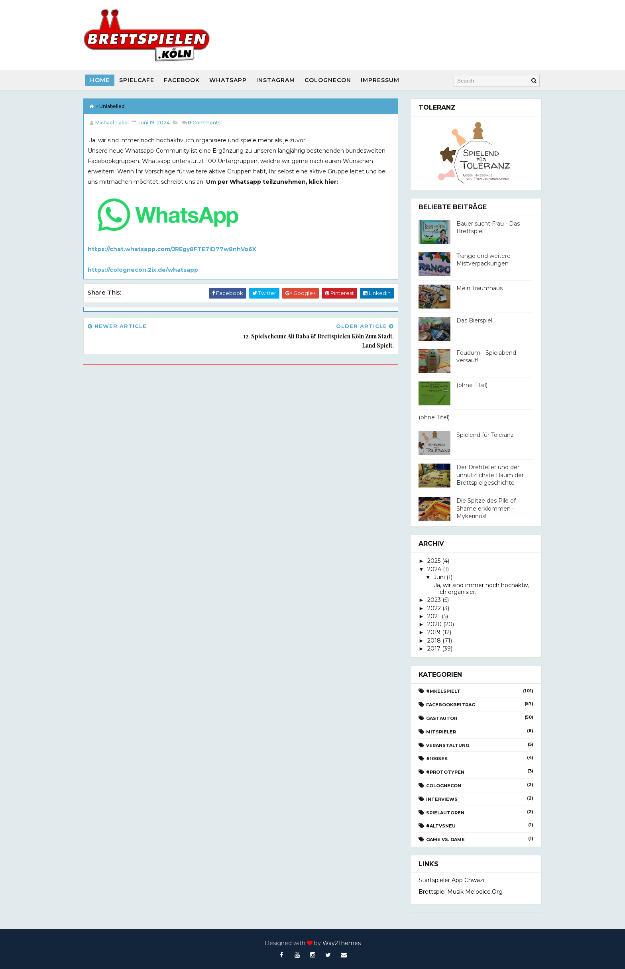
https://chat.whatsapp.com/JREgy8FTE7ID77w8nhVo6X (172, 249)
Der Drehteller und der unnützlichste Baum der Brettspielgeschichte (490, 475)
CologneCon (328, 80)
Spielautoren (445, 813)
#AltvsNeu (441, 826)
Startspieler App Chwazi (451, 880)
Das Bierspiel (474, 320)
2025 (433, 560)
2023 (434, 599)
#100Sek (437, 758)
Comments (204, 123)
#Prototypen (445, 772)
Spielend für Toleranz (485, 434)
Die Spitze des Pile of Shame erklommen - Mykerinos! (486, 508)
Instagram (275, 80)
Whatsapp (228, 80)
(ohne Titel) (471, 385)
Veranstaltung (447, 745)
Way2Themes (341, 943)
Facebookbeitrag (450, 705)
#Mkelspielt (443, 691)
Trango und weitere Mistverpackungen (483, 259)
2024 (434, 569)
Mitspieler (441, 732)
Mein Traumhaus (479, 288)
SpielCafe (136, 80)
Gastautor (441, 718)
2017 (433, 648)
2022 (434, 608)
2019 (433, 632)
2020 (434, 624)
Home (100, 80)
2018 (434, 640)
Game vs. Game (445, 839)
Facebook (182, 80)
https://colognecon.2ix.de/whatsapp (143, 269)
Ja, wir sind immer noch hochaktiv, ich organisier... (480, 589)
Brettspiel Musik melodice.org (461, 891)
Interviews (442, 799)
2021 (433, 616)
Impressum (380, 80)
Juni (439, 577)
